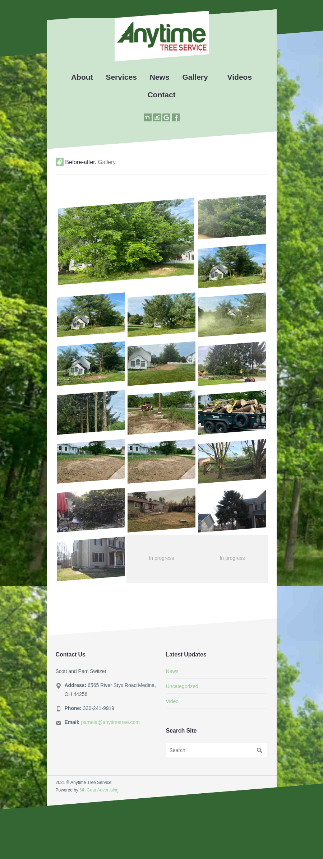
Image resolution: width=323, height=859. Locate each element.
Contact (161, 94)
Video (172, 701)
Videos (239, 77)
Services (121, 77)
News (160, 77)
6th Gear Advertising (99, 790)
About (82, 77)
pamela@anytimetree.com (110, 722)
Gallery (195, 77)
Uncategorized (182, 686)
